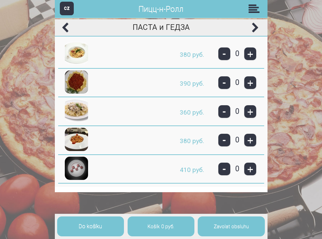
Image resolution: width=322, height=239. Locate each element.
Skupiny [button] (256, 8)
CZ (67, 8)
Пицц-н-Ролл (161, 9)
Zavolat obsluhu (231, 226)
